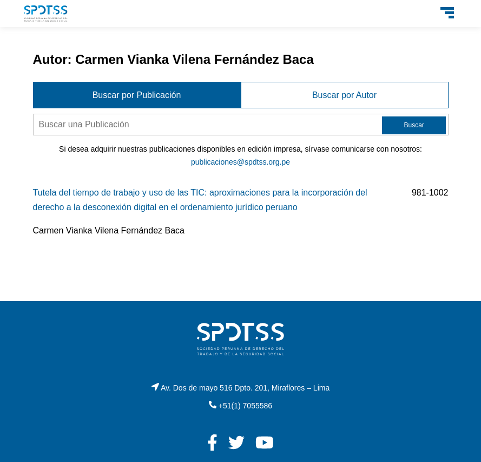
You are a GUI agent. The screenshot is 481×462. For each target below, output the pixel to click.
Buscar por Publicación (137, 95)
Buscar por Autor (344, 95)
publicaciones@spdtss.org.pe (240, 162)
